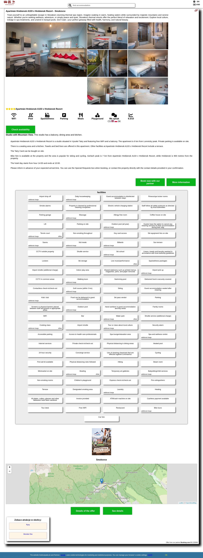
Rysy (28, 525)
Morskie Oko (28, 534)
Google (63, 555)
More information (181, 182)
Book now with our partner (150, 182)
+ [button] (9, 467)
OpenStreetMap (191, 503)
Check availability (21, 129)
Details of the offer (85, 511)
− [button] (9, 471)
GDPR (150, 555)
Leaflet (181, 503)
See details (117, 511)
